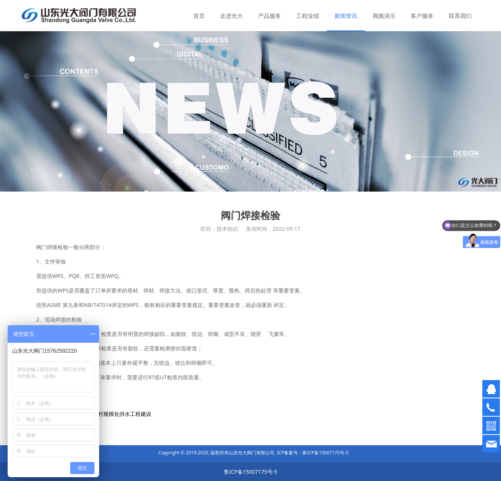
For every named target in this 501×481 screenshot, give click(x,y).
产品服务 (269, 15)
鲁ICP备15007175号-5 (325, 452)
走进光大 (231, 15)
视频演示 (384, 15)
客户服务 (422, 15)
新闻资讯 (345, 15)
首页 (199, 15)
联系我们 (460, 15)
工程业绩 (307, 15)
